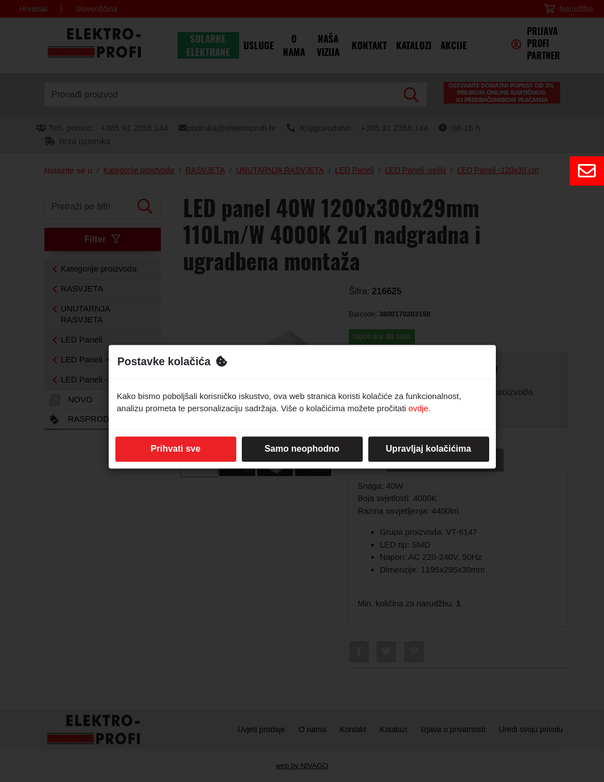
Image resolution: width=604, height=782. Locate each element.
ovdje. (419, 408)
